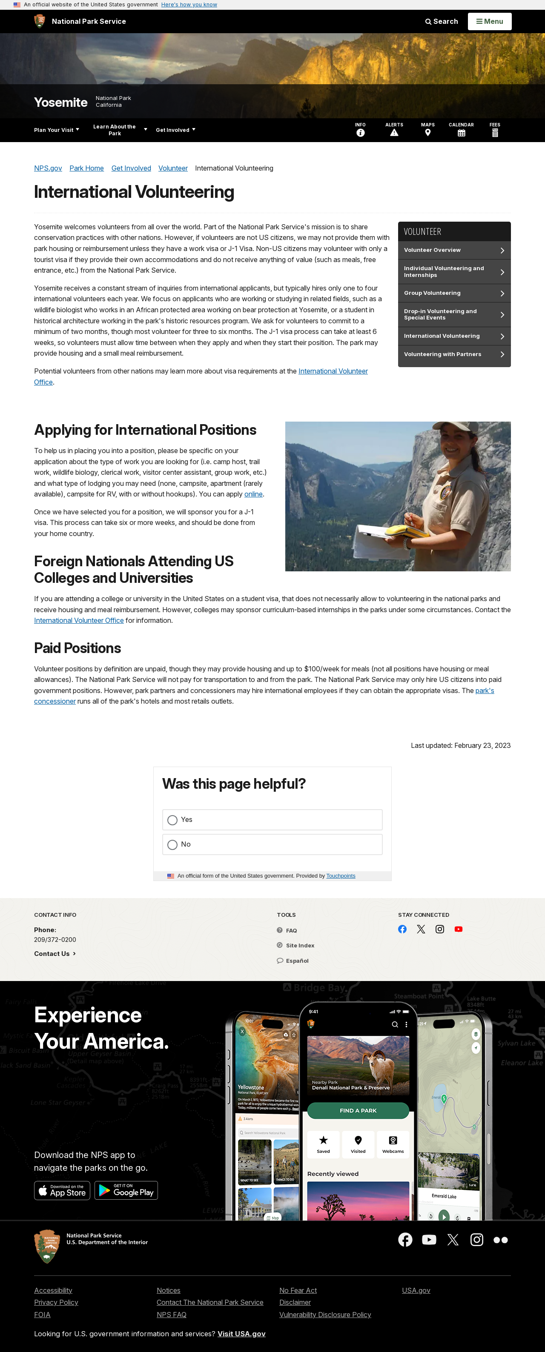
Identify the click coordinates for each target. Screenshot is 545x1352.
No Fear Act (298, 1290)
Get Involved (175, 130)
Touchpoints (341, 876)
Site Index (296, 945)
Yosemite (60, 102)
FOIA (42, 1314)
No (186, 844)
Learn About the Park (120, 130)
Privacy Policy (56, 1302)
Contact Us (53, 954)
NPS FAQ (171, 1314)
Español (293, 960)
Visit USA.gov (242, 1333)
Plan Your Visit (56, 130)
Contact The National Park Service (210, 1302)
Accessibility (53, 1290)
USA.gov (416, 1290)
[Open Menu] (490, 21)
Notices (169, 1290)
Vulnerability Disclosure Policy (325, 1314)
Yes (186, 819)
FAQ (287, 930)
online (253, 494)
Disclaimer (295, 1302)
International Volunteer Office (79, 620)
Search (441, 21)
